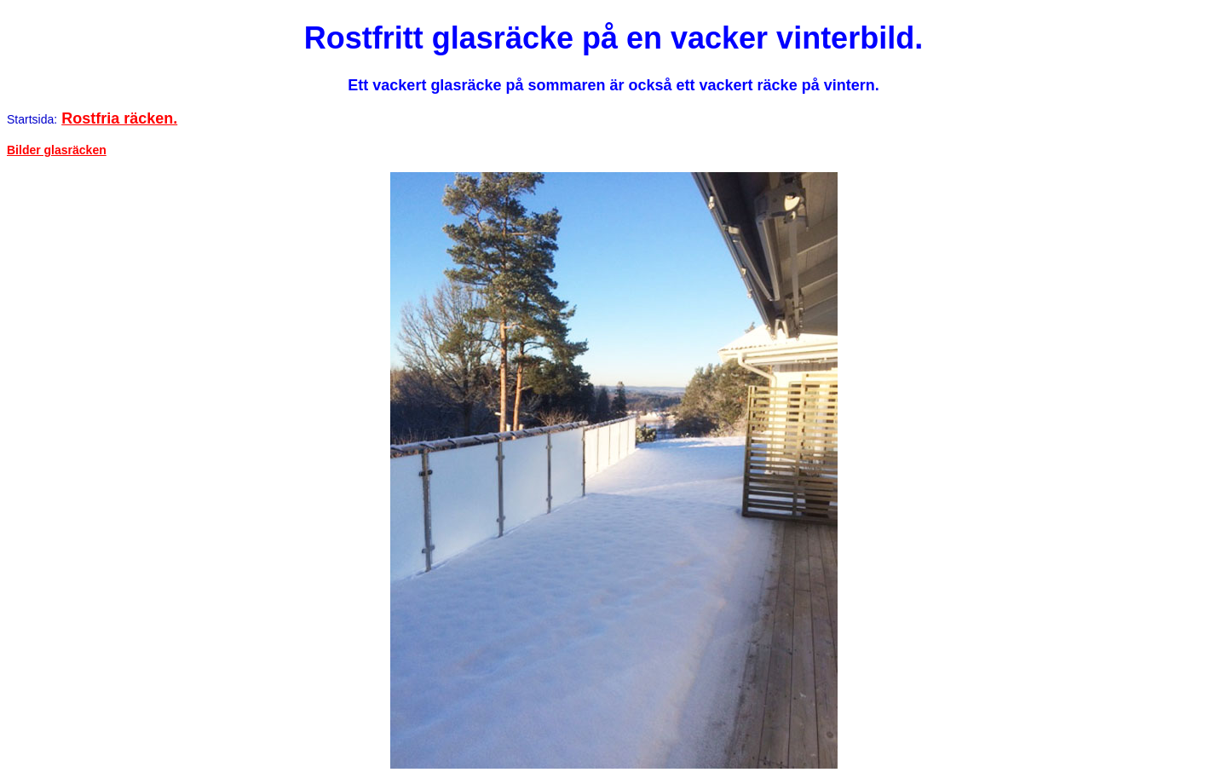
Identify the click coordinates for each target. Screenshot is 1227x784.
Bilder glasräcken (57, 150)
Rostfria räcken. (119, 118)
